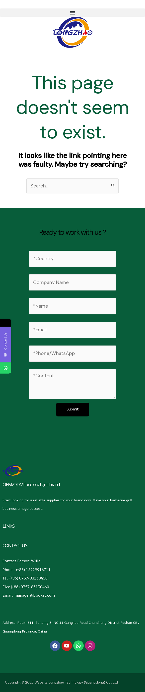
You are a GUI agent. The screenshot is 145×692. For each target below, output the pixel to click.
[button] (72, 12)
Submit (73, 409)
